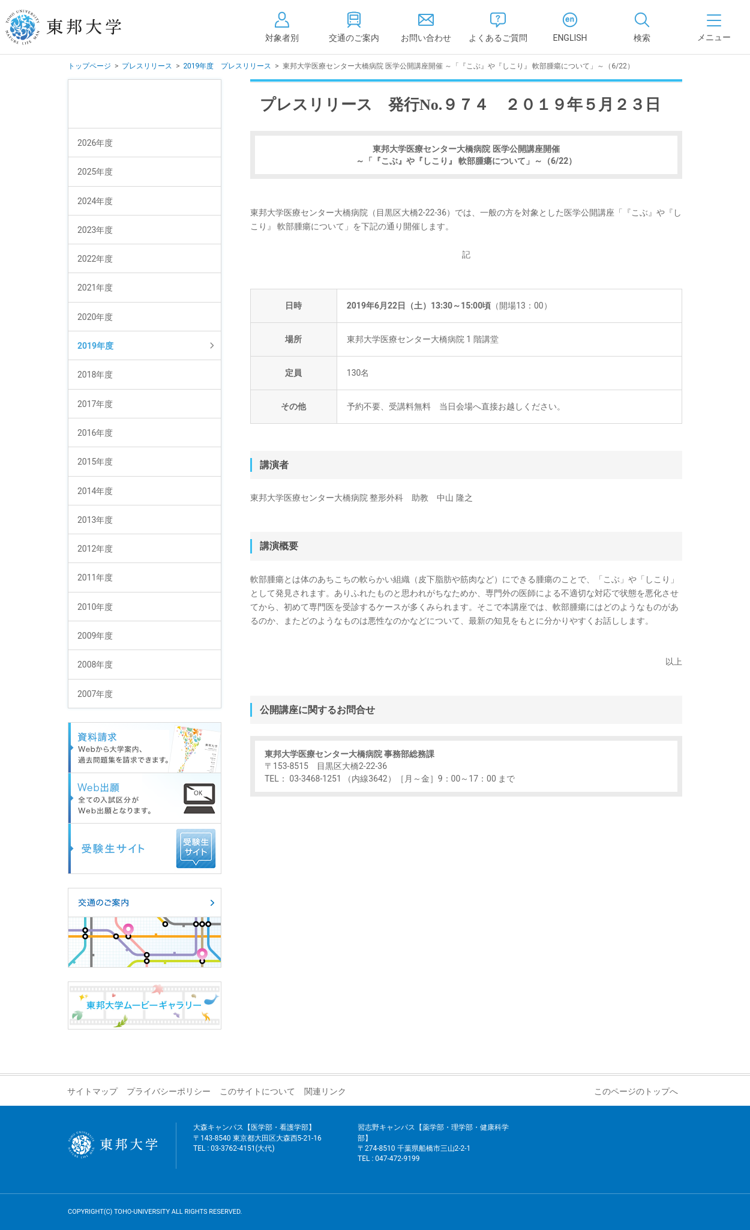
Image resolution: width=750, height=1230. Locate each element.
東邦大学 (76, 27)
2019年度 (95, 346)
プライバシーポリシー (169, 1091)
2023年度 (95, 230)
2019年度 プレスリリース (227, 66)
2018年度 (95, 374)
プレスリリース (147, 66)
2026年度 (95, 143)
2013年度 (95, 520)
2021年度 (95, 287)
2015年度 (95, 461)
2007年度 (95, 694)
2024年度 (95, 201)
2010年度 (95, 607)
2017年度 (95, 404)
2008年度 (95, 664)
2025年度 (95, 171)
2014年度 (95, 491)
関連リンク (325, 1091)
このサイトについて (257, 1091)
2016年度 (95, 433)
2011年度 (95, 577)
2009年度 (95, 636)
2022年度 (95, 259)
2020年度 (95, 317)
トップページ (89, 66)
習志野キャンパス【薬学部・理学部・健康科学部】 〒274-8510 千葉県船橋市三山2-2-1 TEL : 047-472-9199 (433, 1150)
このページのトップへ (636, 1091)
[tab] (642, 27)
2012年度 (95, 548)
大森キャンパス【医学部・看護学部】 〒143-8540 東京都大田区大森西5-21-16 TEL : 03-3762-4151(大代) (257, 1145)
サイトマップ (92, 1091)
